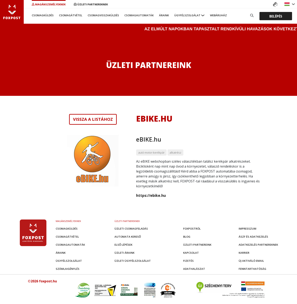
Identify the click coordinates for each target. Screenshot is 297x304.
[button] (287, 4)
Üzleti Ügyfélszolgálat (132, 261)
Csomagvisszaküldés (103, 15)
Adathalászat (194, 269)
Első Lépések (123, 244)
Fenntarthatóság (252, 269)
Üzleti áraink (124, 253)
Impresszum (247, 228)
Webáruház (218, 15)
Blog (186, 236)
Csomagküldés (43, 15)
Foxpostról (192, 228)
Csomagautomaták (139, 15)
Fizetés (188, 261)
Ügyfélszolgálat (187, 15)
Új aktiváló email (251, 261)
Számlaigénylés (67, 269)
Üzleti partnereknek (91, 4)
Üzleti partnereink (197, 244)
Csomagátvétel (70, 15)
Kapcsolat (191, 253)
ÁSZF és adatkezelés (253, 236)
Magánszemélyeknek (49, 4)
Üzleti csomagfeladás (131, 228)
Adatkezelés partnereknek (258, 244)
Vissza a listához (93, 119)
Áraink (164, 15)
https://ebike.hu (151, 195)
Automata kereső (127, 236)
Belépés (275, 16)
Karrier (244, 253)
